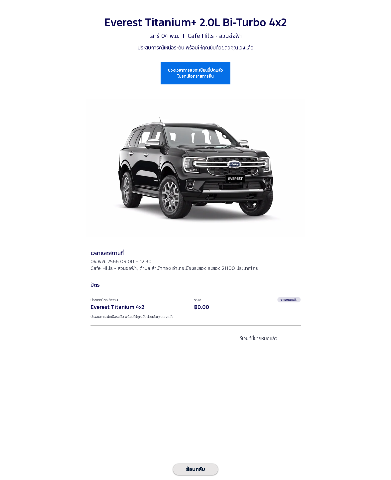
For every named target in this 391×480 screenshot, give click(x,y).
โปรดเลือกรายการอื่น (195, 76)
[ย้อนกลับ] (195, 469)
